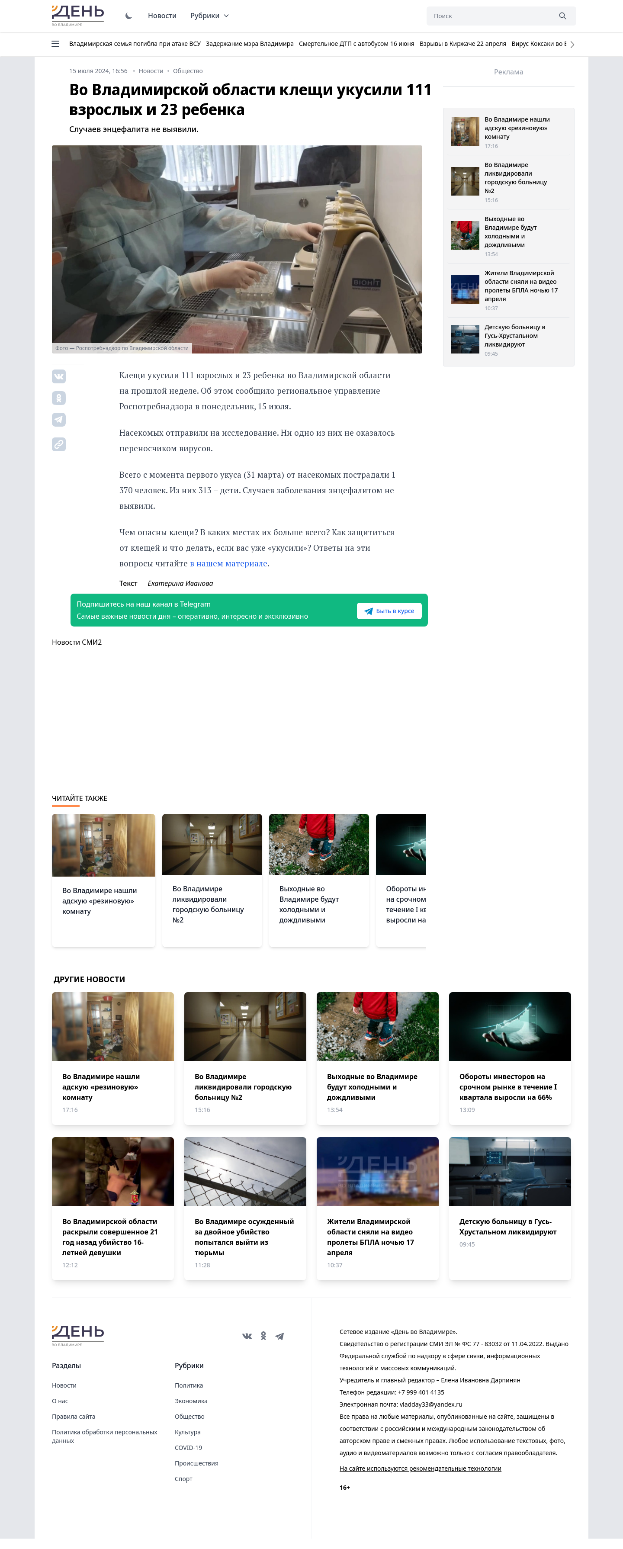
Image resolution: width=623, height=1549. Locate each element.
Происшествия (196, 1473)
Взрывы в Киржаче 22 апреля (463, 43)
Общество (190, 1427)
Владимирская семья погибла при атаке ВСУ (135, 43)
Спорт (184, 1489)
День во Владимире (79, 16)
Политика (189, 1396)
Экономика (191, 1411)
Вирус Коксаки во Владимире (555, 43)
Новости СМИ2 (77, 652)
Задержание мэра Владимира (250, 43)
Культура (188, 1442)
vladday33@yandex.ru (431, 1415)
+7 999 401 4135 (421, 1402)
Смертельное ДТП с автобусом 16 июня (356, 43)
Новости (162, 15)
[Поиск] (489, 16)
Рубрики (210, 15)
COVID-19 (188, 1458)
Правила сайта (73, 1427)
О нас (60, 1411)
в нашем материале (228, 563)
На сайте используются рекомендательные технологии (420, 1479)
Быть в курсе (371, 616)
